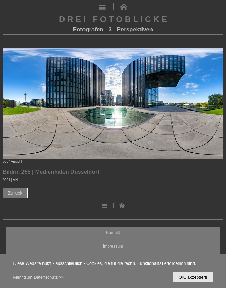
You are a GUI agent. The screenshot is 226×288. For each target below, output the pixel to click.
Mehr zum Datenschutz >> (38, 277)
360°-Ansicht (12, 161)
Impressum (113, 246)
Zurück (15, 193)
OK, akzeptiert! (193, 277)
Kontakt (113, 233)
